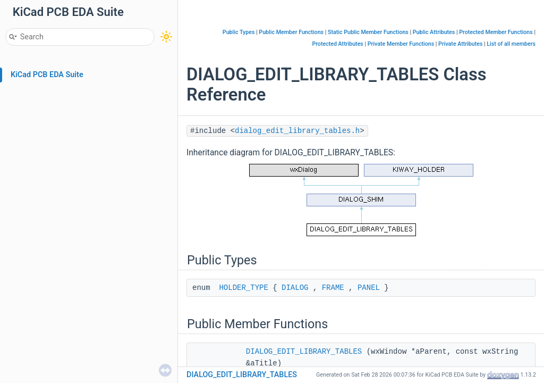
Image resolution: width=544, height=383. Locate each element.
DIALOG (295, 288)
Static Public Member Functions (368, 32)
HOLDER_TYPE (243, 288)
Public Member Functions (291, 32)
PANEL (369, 288)
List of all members (511, 43)
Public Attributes (434, 32)
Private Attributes (460, 43)
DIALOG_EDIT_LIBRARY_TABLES (304, 351)
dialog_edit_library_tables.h (297, 131)
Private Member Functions (401, 43)
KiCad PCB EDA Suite (47, 74)
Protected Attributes (337, 43)
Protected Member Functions (496, 32)
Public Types (239, 32)
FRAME (333, 288)
